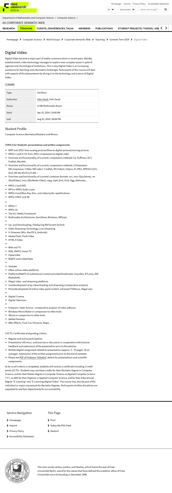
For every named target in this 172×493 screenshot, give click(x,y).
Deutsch (54, 431)
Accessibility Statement (158, 3)
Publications (104, 28)
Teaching (26, 28)
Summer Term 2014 (119, 39)
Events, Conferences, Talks (55, 28)
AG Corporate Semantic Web (24, 23)
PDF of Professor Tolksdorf (32, 357)
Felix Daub (42, 99)
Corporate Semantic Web (77, 39)
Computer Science (67, 18)
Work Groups (53, 39)
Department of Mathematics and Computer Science (29, 18)
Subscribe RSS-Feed (60, 425)
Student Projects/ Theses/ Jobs (139, 28)
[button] (110, 9)
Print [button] (52, 420)
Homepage (116, 3)
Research (9, 28)
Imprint (127, 3)
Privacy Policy (139, 3)
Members (84, 28)
